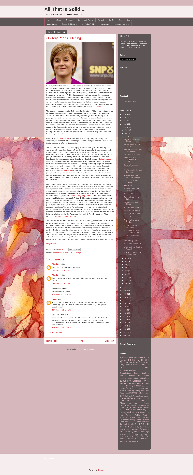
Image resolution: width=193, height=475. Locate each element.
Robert (54, 299)
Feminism (132, 383)
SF (136, 424)
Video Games (52, 24)
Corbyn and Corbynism (134, 374)
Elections (125, 380)
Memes (129, 403)
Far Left (101, 20)
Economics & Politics (85, 20)
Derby (146, 376)
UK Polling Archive (88, 24)
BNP (130, 362)
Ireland (142, 393)
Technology (144, 432)
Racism (123, 418)
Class (145, 367)
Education (144, 378)
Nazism (133, 405)
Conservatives (57, 253)
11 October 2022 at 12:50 (61, 328)
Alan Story (56, 264)
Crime (139, 376)
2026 (125, 114)
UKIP (141, 436)
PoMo (138, 413)
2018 (125, 297)
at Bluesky (128, 47)
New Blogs (125, 407)
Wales (137, 439)
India (127, 393)
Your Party (127, 441)
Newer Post (51, 341)
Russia (138, 420)
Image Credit (51, 244)
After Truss (128, 185)
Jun (126, 268)
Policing (123, 413)
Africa (131, 358)
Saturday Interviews (121, 24)
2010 (125, 323)
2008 (125, 329)
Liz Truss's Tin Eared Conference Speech (132, 231)
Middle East (137, 403)
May (126, 271)
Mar (126, 277)
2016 (125, 303)
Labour (124, 395)
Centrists (145, 365)
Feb (126, 280)
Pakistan (123, 410)
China (122, 368)
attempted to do (66, 170)
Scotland (145, 422)
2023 (125, 124)
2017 (125, 300)
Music (146, 403)
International (105, 24)
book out (123, 46)
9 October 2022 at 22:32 (61, 270)
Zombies (134, 441)
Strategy (129, 432)
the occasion (65, 138)
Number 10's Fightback (132, 194)
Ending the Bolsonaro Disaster (132, 140)
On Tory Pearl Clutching (63, 38)
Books (129, 20)
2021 (125, 288)
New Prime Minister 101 (133, 244)
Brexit (141, 362)
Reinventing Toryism (131, 241)
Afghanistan (124, 358)
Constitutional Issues (130, 373)
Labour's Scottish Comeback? (130, 226)
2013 (125, 313)
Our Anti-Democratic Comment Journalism (133, 176)
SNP (71, 253)
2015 (125, 307)
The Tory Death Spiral (132, 155)
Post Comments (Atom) (85, 349)
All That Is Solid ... (65, 9)
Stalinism (135, 429)
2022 (125, 127)
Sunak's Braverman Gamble (131, 166)
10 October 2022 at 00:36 (61, 294)
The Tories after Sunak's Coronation (133, 171)
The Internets (135, 434)
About (58, 20)
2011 (125, 319)
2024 (125, 121)
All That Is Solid (131, 101)
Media (122, 403)
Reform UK (134, 418)
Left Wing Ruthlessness (132, 210)
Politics (66, 253)
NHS (134, 407)
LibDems (131, 398)
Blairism (131, 360)
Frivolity (129, 386)
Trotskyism (131, 436)
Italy (147, 393)
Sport (128, 429)
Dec (126, 130)
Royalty (132, 420)
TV (137, 436)
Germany (145, 386)
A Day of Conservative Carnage (132, 190)
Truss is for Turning (131, 217)
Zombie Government (131, 207)
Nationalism (124, 405)
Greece (122, 388)
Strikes (136, 432)
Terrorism (123, 434)
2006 (125, 335)
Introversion (134, 393)
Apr (126, 274)
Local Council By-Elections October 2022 (131, 160)
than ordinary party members (81, 196)
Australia (123, 360)
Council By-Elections (69, 24)
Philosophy (135, 410)
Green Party (144, 388)
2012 (125, 316)
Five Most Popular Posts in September (133, 253)
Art (147, 358)
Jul (126, 264)
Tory (96, 106)
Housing (131, 391)
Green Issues (132, 388)
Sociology (69, 20)
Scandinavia (131, 422)
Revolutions (124, 420)
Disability (123, 378)
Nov (126, 133)
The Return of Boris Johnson (131, 181)
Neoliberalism (144, 405)
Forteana (145, 383)
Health (123, 390)
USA (146, 436)
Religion (146, 418)
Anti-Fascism (139, 358)
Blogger (101, 470)
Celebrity (136, 365)
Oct (126, 136)
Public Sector (142, 415)
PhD (127, 410)
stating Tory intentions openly (65, 216)
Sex (120, 20)
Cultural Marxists (105, 159)
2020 (125, 291)
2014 (125, 310)
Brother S (128, 365)
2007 (125, 332)
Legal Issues (144, 396)
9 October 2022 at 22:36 (61, 283)
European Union (141, 381)
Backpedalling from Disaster (131, 203)
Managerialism (132, 401)
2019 (125, 294)
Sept (126, 258)
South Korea (144, 427)
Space (122, 429)
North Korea (143, 407)
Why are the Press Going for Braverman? (133, 150)
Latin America (134, 396)
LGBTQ (123, 398)
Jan (126, 284)
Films (139, 383)
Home (49, 20)
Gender (111, 20)
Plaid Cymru (144, 410)
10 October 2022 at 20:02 (61, 310)
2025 (125, 118)
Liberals (139, 398)
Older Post (109, 341)
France (122, 386)
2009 (125, 326)
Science (139, 422)
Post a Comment (56, 333)
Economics (133, 378)
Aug (126, 261)
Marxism (145, 401)
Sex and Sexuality (127, 424)
